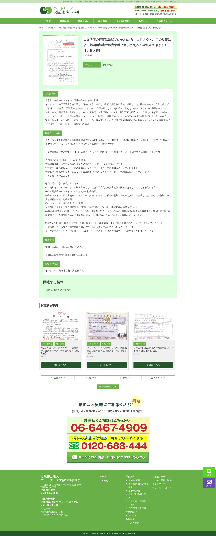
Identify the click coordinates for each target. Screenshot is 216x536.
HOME (47, 21)
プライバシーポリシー (163, 488)
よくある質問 (122, 21)
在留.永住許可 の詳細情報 (58, 290)
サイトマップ (158, 484)
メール (209, 483)
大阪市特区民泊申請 (137, 508)
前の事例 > (124, 378)
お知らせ (143, 21)
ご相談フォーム (166, 22)
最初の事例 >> (158, 378)
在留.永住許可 (109, 65)
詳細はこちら (60, 365)
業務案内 (66, 22)
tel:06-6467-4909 (49, 493)
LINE (209, 472)
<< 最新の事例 (58, 378)
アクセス (132, 516)
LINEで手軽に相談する (165, 480)
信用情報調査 (134, 491)
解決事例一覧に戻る (108, 387)
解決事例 (102, 21)
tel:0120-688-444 (49, 505)
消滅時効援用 (134, 480)
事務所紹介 (85, 22)
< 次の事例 (91, 378)
